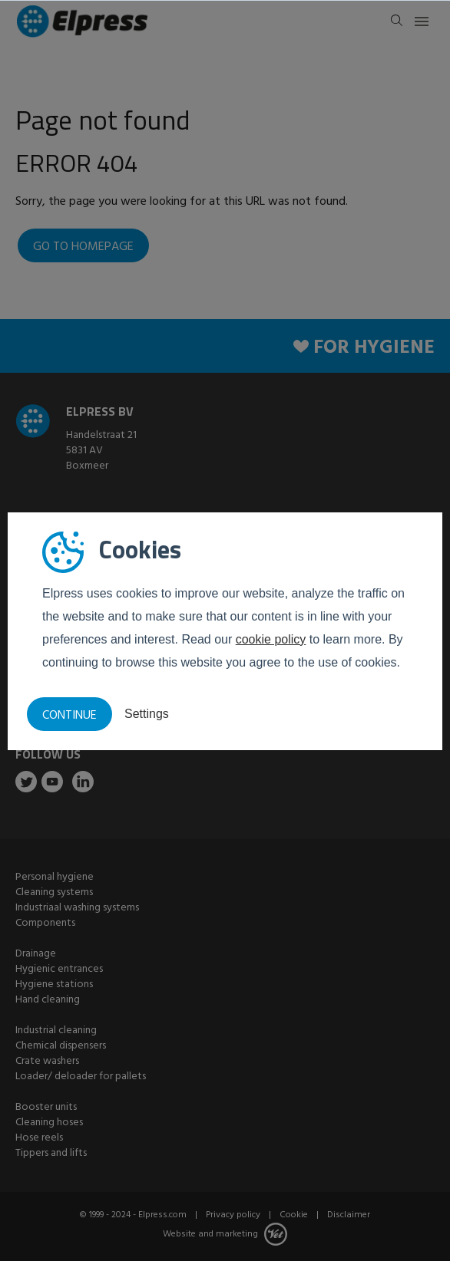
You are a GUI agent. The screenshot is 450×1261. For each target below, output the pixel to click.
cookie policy (271, 639)
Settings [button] (146, 713)
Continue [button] (69, 716)
